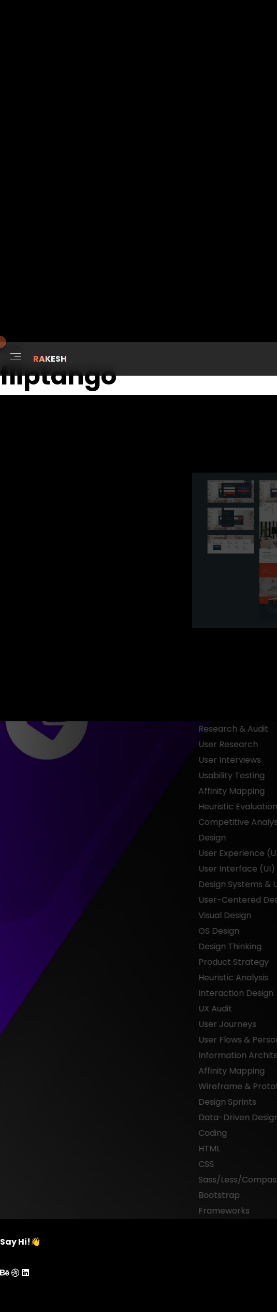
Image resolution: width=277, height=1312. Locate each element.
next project (240, 713)
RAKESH (50, 359)
